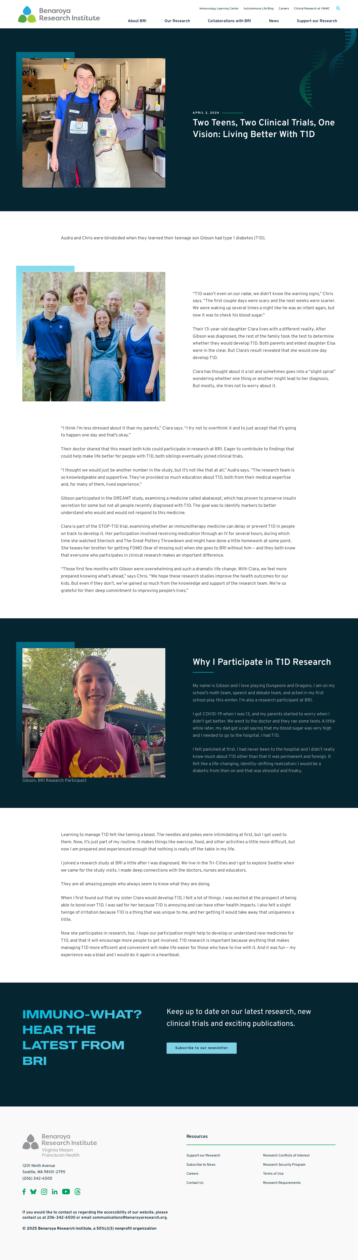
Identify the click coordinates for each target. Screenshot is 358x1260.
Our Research (189, 19)
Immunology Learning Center (210, 8)
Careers (280, 8)
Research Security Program (284, 1164)
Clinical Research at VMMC (311, 8)
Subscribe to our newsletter (201, 1047)
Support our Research (320, 19)
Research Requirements (282, 1182)
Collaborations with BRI (238, 19)
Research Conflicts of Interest (286, 1155)
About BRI (152, 19)
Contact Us (195, 1182)
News (280, 19)
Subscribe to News (201, 1164)
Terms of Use (273, 1173)
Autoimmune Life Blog (252, 8)
